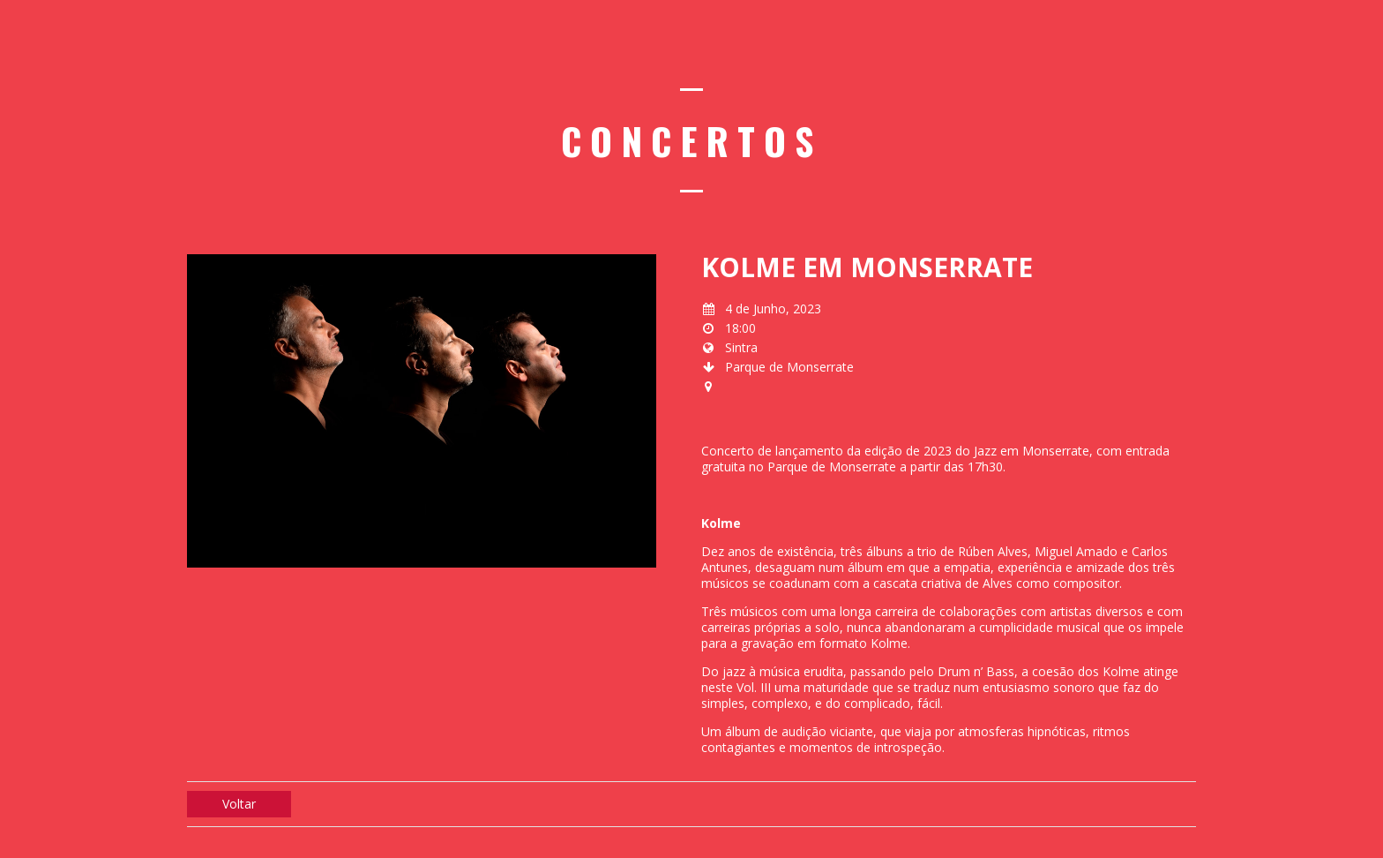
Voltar (239, 803)
